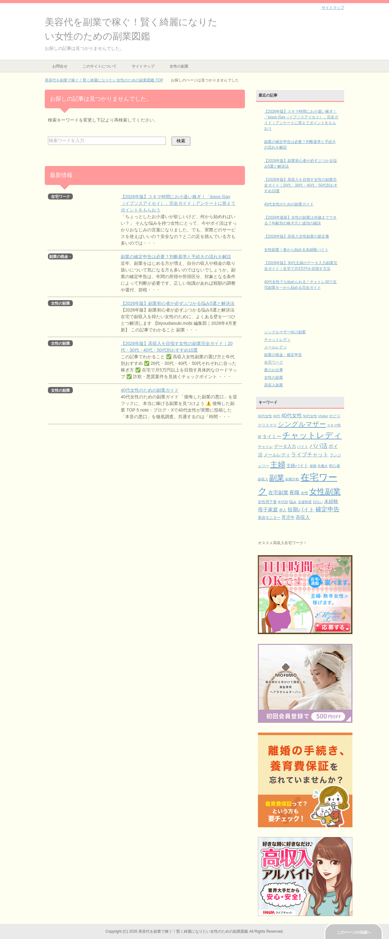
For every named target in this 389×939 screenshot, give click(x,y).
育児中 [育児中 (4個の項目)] (288, 517)
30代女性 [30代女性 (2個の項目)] (265, 416)
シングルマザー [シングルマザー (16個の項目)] (302, 424)
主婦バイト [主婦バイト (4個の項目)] (297, 465)
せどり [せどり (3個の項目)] (334, 416)
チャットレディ (277, 339)
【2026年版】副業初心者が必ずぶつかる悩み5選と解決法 (178, 303)
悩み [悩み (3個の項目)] (293, 502)
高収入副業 (273, 385)
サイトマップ (143, 66)
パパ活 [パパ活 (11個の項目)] (319, 446)
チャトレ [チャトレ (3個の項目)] (265, 446)
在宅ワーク (273, 362)
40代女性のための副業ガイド (150, 390)
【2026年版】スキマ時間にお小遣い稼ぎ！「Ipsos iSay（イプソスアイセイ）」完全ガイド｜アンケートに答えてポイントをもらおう (178, 203)
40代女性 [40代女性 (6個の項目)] (291, 415)
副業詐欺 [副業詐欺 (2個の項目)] (292, 479)
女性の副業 (179, 66)
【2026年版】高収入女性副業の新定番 (296, 236)
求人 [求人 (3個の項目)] (283, 510)
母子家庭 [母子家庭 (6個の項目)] (268, 509)
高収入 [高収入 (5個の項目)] (303, 517)
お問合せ (59, 66)
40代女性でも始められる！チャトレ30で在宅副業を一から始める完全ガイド (300, 285)
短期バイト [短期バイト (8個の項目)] (300, 509)
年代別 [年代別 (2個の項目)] (283, 502)
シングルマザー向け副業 (285, 332)
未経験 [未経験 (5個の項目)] (331, 501)
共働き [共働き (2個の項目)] (322, 466)
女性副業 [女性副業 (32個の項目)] (325, 491)
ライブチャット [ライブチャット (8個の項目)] (309, 454)
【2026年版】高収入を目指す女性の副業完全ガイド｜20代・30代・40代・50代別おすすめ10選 (301, 185)
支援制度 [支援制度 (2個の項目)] (305, 502)
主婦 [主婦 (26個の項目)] (277, 464)
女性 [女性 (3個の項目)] (304, 493)
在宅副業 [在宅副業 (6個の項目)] (278, 492)
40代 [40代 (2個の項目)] (276, 416)
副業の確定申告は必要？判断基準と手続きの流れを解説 (176, 256)
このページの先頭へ (354, 932)
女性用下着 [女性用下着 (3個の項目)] (267, 502)
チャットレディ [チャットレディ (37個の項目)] (312, 435)
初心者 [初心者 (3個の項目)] (334, 466)
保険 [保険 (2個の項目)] (313, 466)
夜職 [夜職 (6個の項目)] (294, 492)
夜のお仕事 (273, 370)
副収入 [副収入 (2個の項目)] (263, 479)
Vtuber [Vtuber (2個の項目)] (323, 416)
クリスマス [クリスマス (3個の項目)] (267, 425)
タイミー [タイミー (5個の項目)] (271, 436)
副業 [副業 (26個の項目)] (276, 477)
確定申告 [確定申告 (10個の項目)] (328, 509)
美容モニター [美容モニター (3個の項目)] (269, 517)
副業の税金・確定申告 (283, 355)
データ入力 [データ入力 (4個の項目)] (285, 446)
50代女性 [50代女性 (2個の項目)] (310, 416)
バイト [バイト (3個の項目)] (302, 446)
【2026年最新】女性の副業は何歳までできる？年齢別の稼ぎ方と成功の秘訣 (300, 220)
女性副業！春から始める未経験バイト (296, 249)
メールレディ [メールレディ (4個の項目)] (277, 455)
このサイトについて (100, 66)
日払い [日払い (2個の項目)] (318, 502)
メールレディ (275, 347)
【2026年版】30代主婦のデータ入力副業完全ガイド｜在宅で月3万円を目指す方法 (300, 266)
